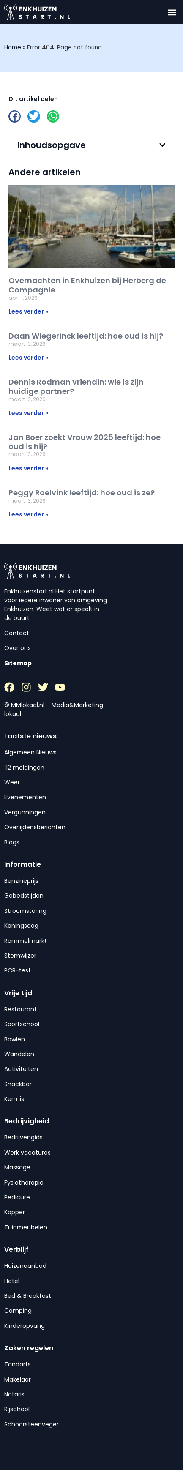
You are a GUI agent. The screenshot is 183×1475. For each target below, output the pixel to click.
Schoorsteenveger (31, 1424)
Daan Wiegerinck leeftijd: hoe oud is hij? (85, 336)
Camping (18, 1310)
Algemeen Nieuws (30, 752)
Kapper (14, 1212)
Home (12, 48)
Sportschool (21, 1024)
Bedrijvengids (23, 1137)
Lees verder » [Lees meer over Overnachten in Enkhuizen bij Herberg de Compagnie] (28, 311)
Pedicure (17, 1197)
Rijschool (17, 1409)
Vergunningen (25, 812)
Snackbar (18, 1084)
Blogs (11, 842)
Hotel (11, 1281)
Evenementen (25, 797)
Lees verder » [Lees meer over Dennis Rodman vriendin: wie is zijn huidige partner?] (28, 413)
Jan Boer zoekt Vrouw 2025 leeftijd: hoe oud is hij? (84, 442)
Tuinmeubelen (25, 1227)
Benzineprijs (21, 881)
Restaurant (20, 1009)
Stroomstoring (25, 911)
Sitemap (18, 663)
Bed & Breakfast (27, 1296)
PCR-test (17, 970)
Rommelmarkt (25, 941)
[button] (172, 12)
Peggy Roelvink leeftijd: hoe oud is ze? (81, 492)
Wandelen (19, 1054)
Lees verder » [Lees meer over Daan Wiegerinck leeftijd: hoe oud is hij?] (28, 357)
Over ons (17, 648)
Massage (17, 1167)
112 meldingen (24, 767)
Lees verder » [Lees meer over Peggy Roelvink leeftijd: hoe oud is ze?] (28, 514)
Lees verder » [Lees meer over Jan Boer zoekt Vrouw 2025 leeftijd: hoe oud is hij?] (28, 468)
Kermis (14, 1099)
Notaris (14, 1394)
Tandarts (17, 1364)
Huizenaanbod (25, 1266)
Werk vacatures (27, 1152)
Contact (16, 633)
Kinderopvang (24, 1326)
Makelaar (17, 1379)
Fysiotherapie (24, 1182)
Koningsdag (21, 925)
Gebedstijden (24, 895)
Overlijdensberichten (35, 827)
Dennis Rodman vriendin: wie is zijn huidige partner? (76, 386)
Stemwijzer (20, 955)
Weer (12, 782)
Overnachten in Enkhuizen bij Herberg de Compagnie (87, 285)
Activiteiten (21, 1069)
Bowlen (14, 1039)
